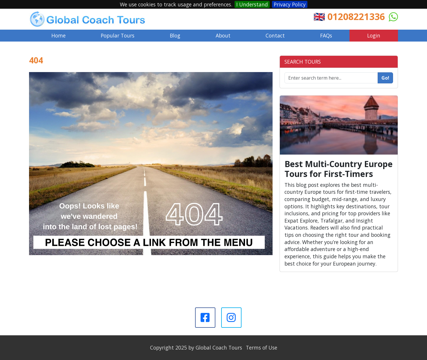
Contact (275, 35)
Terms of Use (261, 347)
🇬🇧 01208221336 (349, 16)
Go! (385, 78)
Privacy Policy (290, 4)
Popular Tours (117, 35)
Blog (175, 35)
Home (58, 35)
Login (373, 35)
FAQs (326, 35)
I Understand (252, 4)
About (223, 35)
